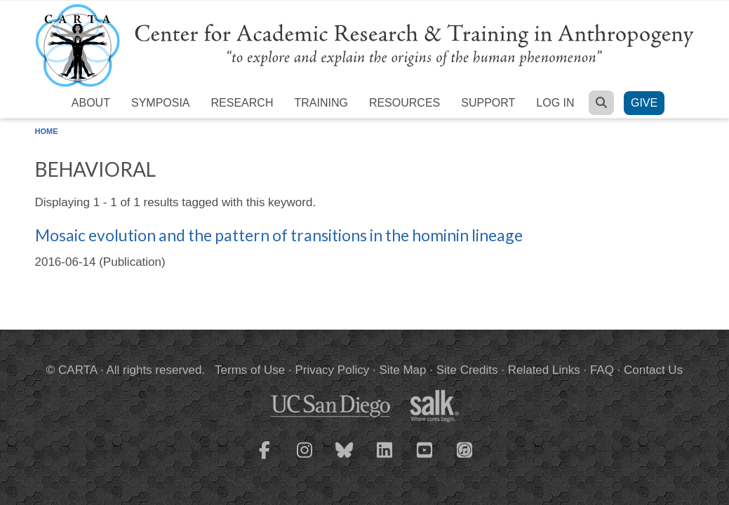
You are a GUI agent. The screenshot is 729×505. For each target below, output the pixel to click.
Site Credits (467, 370)
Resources (404, 103)
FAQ (602, 370)
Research (242, 103)
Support (488, 103)
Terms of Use (250, 370)
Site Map (402, 370)
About (91, 103)
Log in (555, 103)
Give (644, 103)
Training (320, 103)
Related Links (544, 370)
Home (46, 131)
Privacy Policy (332, 370)
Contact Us (653, 370)
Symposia (160, 103)
